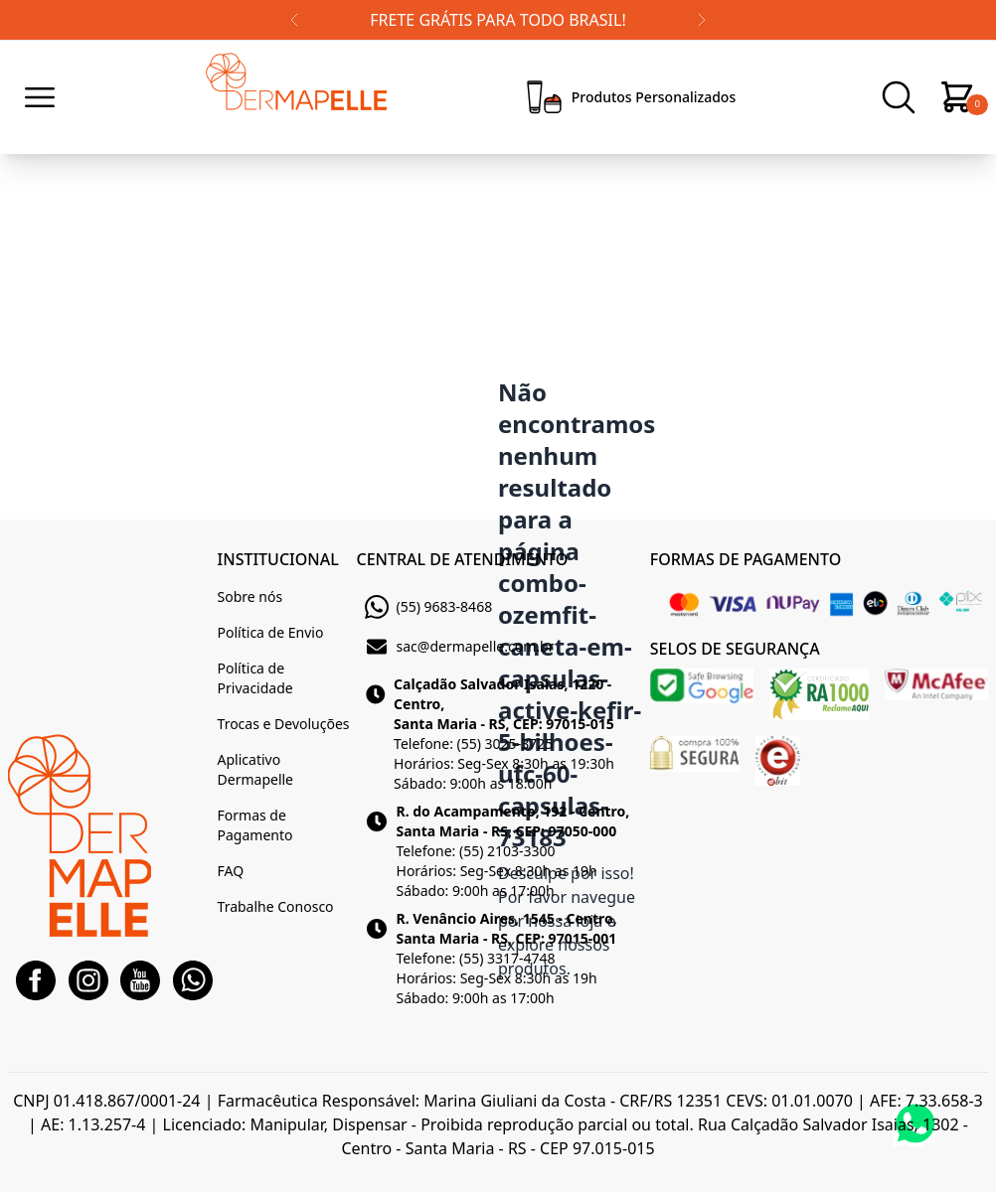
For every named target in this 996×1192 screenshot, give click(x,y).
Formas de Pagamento (255, 825)
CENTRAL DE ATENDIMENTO (463, 559)
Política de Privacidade (255, 678)
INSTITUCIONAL (278, 559)
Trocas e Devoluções (284, 723)
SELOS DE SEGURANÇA (735, 649)
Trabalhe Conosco (276, 906)
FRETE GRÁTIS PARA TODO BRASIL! (497, 20)
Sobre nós (250, 596)
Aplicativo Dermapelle (255, 769)
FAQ (231, 870)
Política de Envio (271, 632)
